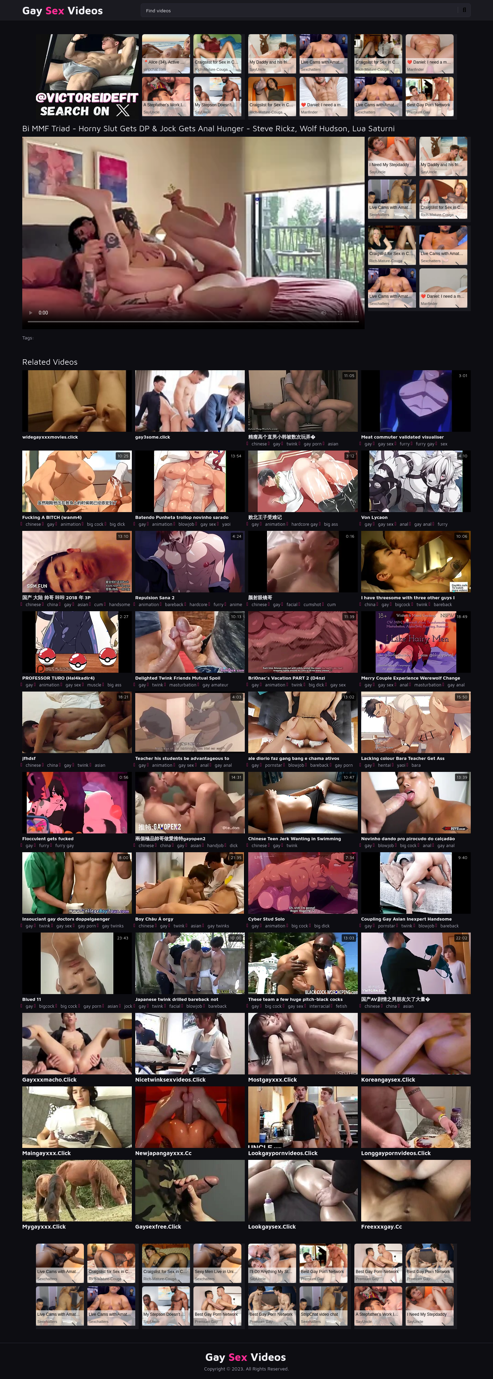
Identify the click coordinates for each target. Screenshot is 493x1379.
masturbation (183, 684)
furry (404, 443)
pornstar (273, 765)
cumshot (312, 604)
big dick (117, 524)
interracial (319, 1006)
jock (128, 1006)
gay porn (312, 443)
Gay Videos (62, 10)
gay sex (385, 443)
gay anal (422, 524)
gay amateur (215, 684)
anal (404, 524)
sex (444, 443)
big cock (95, 524)
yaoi (226, 524)
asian (333, 443)
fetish (341, 1006)
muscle (94, 684)
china (52, 604)
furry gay (425, 443)
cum (98, 604)
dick (234, 845)
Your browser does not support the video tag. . (193, 233)
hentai (384, 765)
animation (71, 524)
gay (276, 443)
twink (292, 443)
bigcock (402, 604)
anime (236, 604)
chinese (259, 443)
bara (416, 765)
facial (292, 604)
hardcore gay (304, 524)
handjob (215, 845)
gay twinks (113, 925)
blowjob (186, 524)
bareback (174, 604)
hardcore (198, 604)
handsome (119, 604)
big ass (331, 524)
